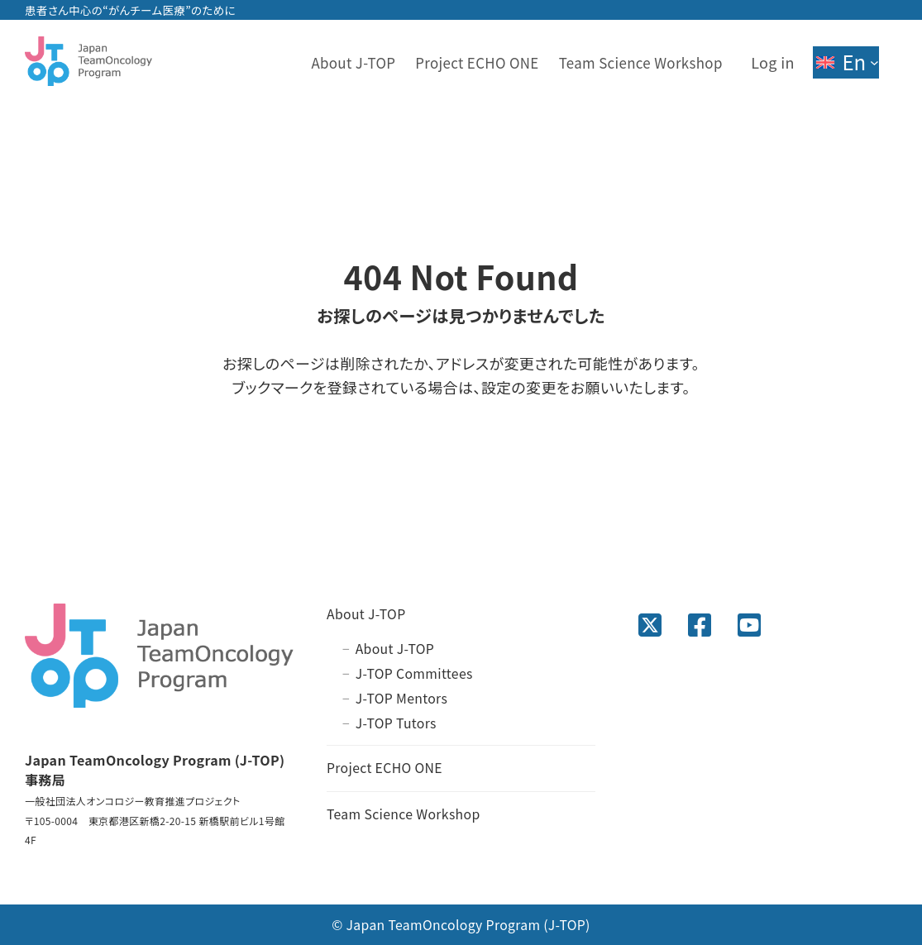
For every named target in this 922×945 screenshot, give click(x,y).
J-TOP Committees (414, 673)
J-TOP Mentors (402, 698)
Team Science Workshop (403, 813)
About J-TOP (366, 613)
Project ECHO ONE (384, 767)
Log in (773, 62)
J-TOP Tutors (396, 723)
